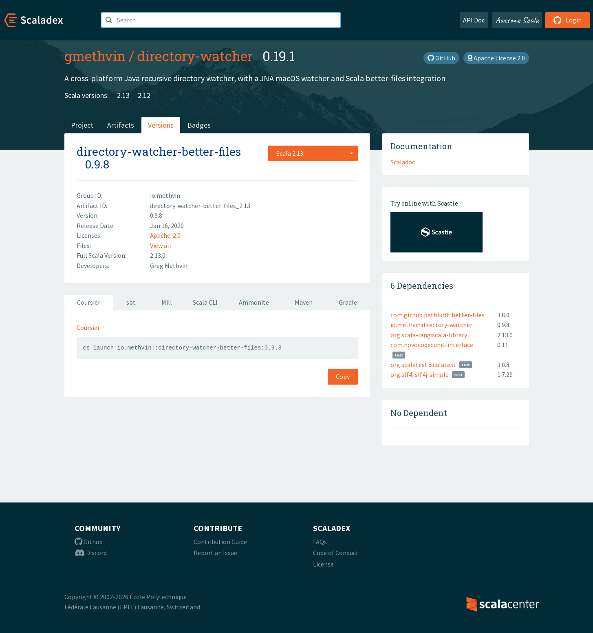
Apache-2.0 (165, 235)
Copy (343, 376)
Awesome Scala (517, 20)
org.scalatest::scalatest (423, 365)
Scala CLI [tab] (205, 302)
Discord (91, 553)
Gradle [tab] (348, 302)
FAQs (320, 542)
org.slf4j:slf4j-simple (419, 374)
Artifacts (120, 125)
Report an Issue (215, 553)
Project (82, 125)
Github (89, 542)
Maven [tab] (304, 302)
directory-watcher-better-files (159, 151)
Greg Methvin (168, 265)
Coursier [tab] (88, 302)
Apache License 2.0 (496, 58)
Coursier (88, 327)
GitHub (441, 58)
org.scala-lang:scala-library (428, 335)
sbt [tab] (131, 302)
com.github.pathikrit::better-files (437, 315)
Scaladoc (402, 162)
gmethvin (95, 56)
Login (567, 20)
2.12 (144, 95)
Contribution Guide (220, 542)
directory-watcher (195, 56)
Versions (161, 125)
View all (160, 245)
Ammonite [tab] (254, 302)
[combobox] (313, 153)
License (323, 564)
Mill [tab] (166, 302)
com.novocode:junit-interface (431, 345)
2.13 (123, 95)
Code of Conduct (336, 553)
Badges (199, 125)
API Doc (474, 20)
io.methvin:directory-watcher (431, 325)
